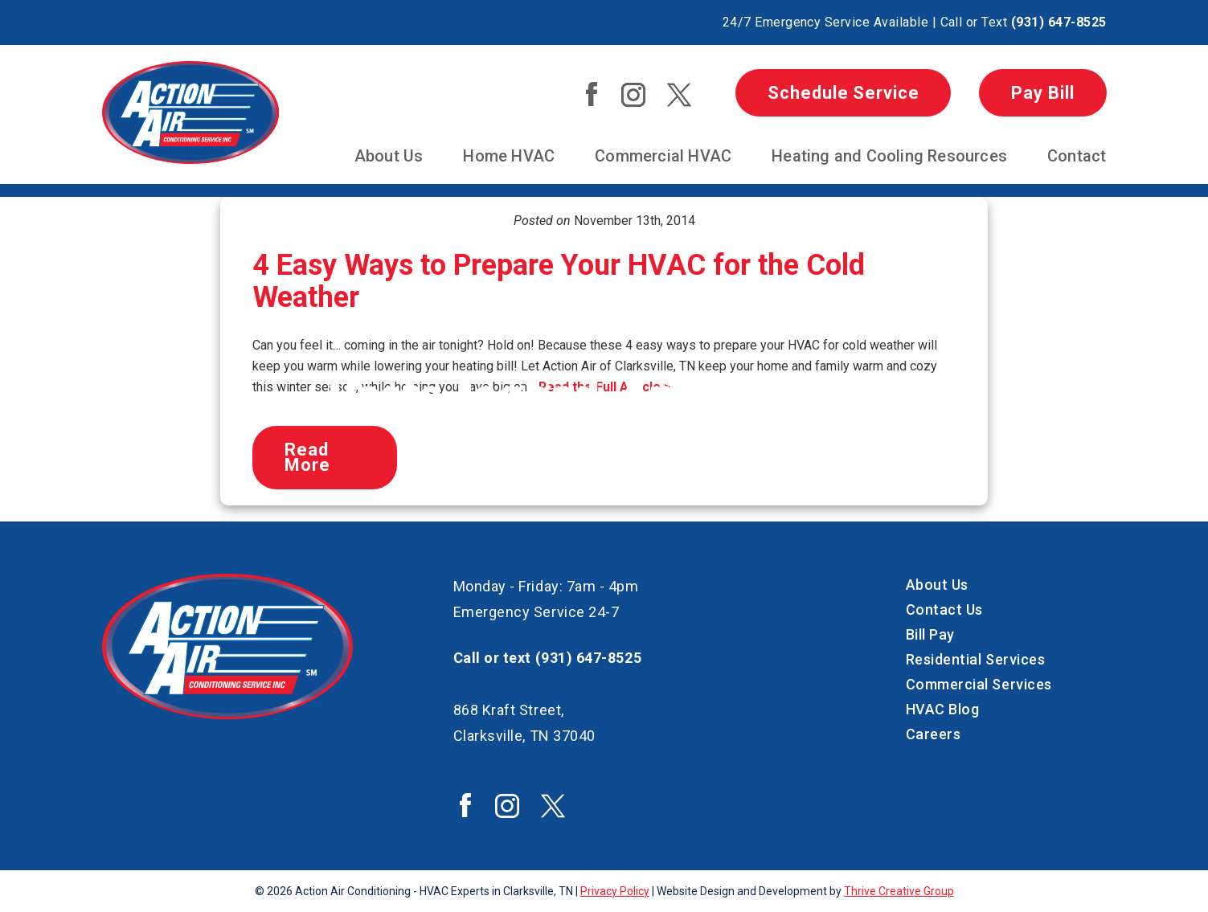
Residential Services (976, 659)
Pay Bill (1042, 93)
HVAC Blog (943, 709)
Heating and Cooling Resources (889, 156)
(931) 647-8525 (1059, 22)
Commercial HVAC (663, 156)
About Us (389, 156)
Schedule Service (843, 93)
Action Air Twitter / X (679, 95)
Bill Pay (930, 634)
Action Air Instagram (633, 95)
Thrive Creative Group (899, 891)
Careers (933, 734)
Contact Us (944, 609)
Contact (1076, 156)
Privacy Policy (614, 891)
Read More (307, 457)
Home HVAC (509, 156)
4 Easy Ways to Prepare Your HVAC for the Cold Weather (558, 281)
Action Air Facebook (591, 94)
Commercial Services (979, 684)
